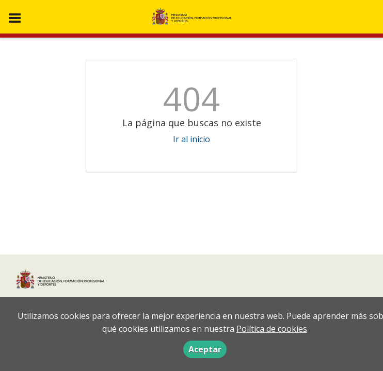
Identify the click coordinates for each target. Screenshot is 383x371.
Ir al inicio (191, 139)
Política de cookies (271, 328)
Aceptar (204, 349)
